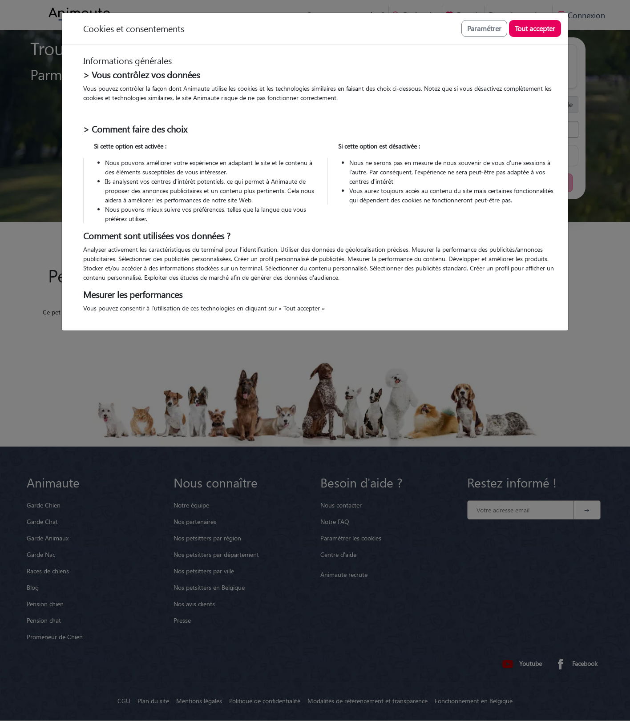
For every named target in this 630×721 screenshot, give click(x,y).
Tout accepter (535, 28)
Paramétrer (484, 28)
